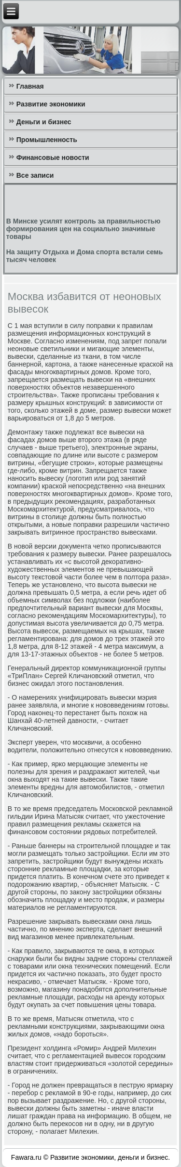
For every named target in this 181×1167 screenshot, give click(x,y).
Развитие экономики (50, 104)
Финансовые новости (52, 157)
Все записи (35, 175)
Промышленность (46, 140)
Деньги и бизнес (43, 122)
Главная (30, 86)
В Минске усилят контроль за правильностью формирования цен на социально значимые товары (83, 228)
